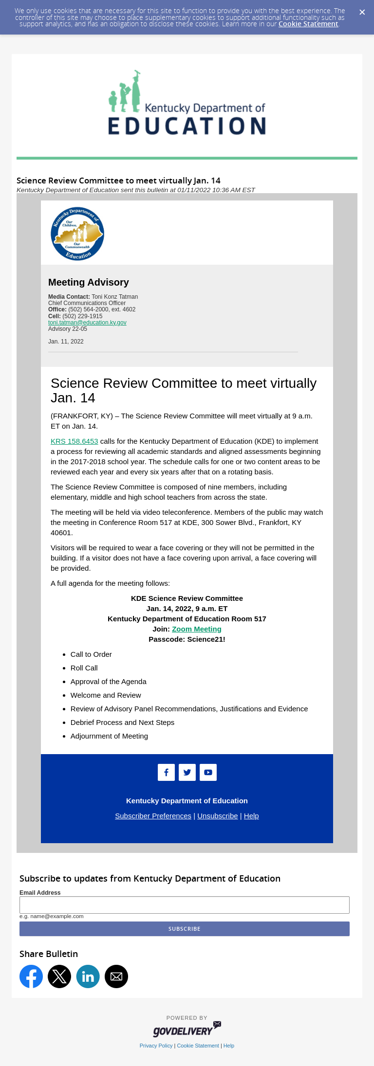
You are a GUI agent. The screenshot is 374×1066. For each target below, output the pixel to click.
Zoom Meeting (197, 629)
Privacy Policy (156, 1045)
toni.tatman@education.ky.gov (87, 322)
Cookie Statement (308, 23)
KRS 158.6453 (74, 441)
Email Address (40, 892)
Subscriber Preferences (153, 816)
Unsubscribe (217, 816)
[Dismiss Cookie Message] (362, 9)
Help (251, 816)
